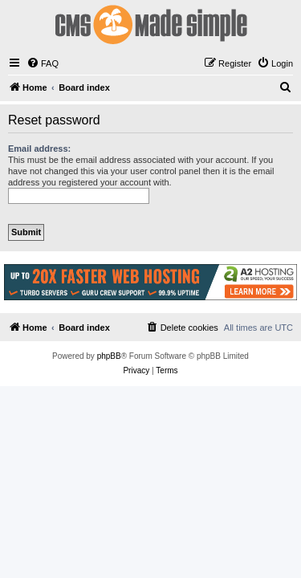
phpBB (109, 356)
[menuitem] (42, 63)
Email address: (39, 148)
